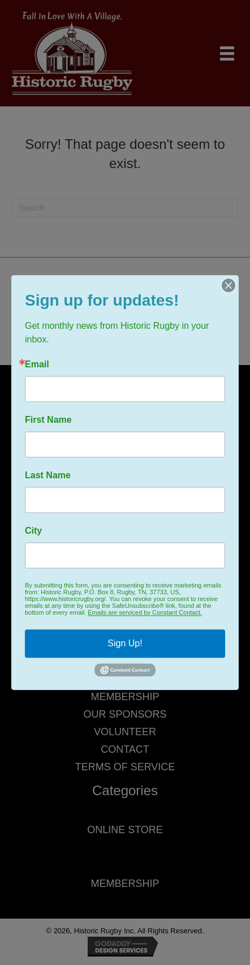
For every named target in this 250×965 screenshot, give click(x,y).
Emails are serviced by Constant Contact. (145, 612)
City (33, 530)
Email (37, 364)
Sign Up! (124, 643)
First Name (48, 419)
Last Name (48, 475)
